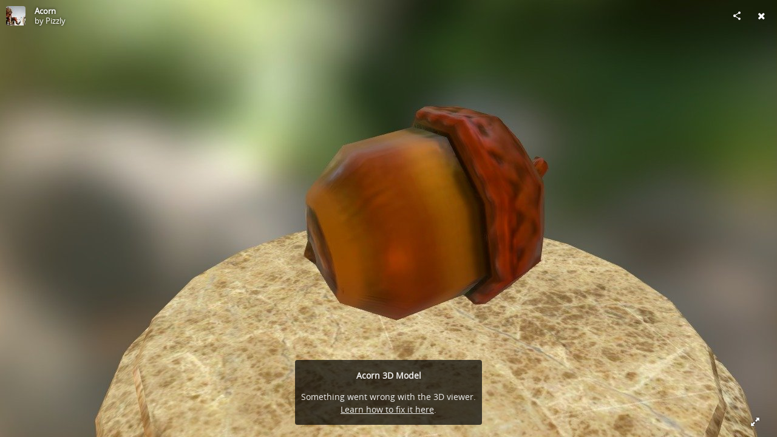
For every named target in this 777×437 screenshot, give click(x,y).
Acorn (45, 10)
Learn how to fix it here (387, 409)
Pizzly (56, 20)
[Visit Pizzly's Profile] (15, 15)
